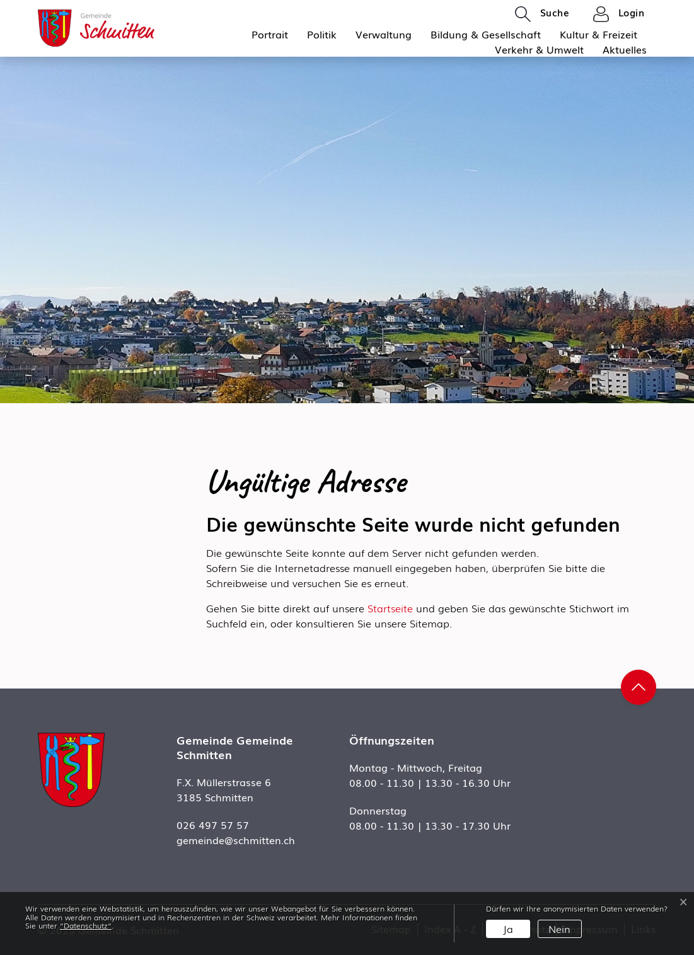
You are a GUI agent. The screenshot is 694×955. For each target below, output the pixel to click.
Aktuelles (625, 49)
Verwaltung (384, 34)
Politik (322, 34)
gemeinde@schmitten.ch (235, 839)
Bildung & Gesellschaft (486, 34)
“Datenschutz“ (86, 925)
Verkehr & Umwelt (539, 49)
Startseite (390, 607)
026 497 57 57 (212, 824)
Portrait (270, 34)
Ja (508, 928)
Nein (559, 928)
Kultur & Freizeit (598, 34)
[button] (542, 13)
